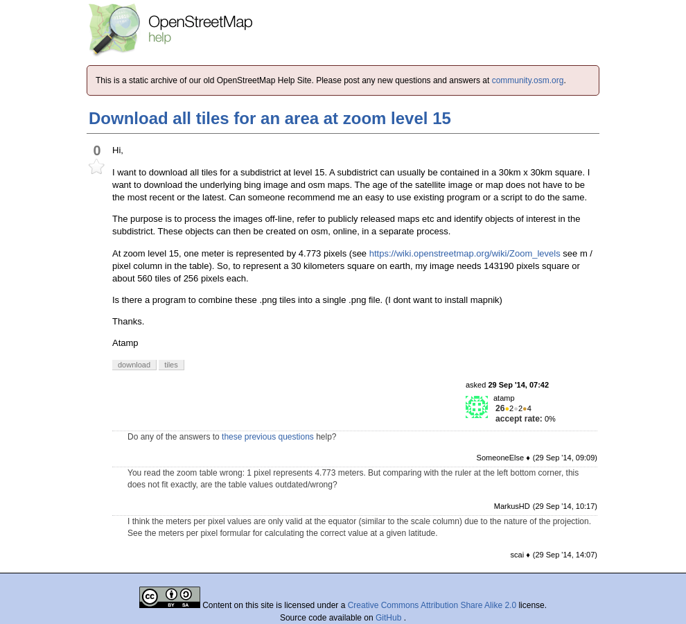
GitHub (390, 618)
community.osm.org (528, 80)
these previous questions (268, 437)
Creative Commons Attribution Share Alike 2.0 (432, 605)
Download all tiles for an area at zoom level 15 (270, 118)
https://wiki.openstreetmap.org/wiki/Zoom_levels (465, 253)
